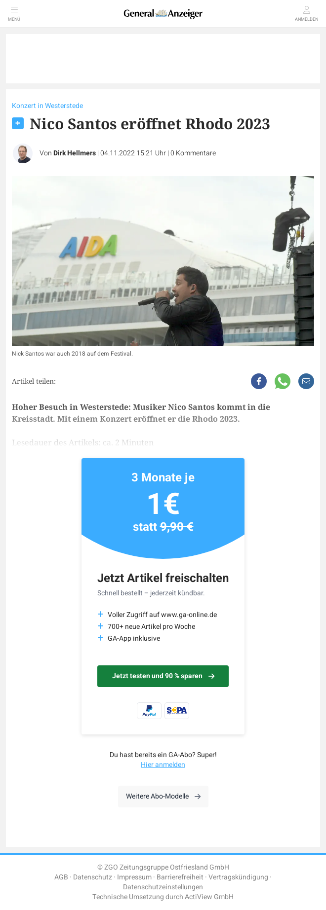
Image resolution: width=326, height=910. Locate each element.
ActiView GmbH (209, 897)
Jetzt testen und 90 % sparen (163, 676)
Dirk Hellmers (74, 153)
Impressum (134, 877)
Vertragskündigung (238, 877)
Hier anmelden (163, 765)
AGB (61, 877)
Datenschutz (92, 877)
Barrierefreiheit (180, 877)
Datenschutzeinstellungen (163, 887)
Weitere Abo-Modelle (163, 796)
